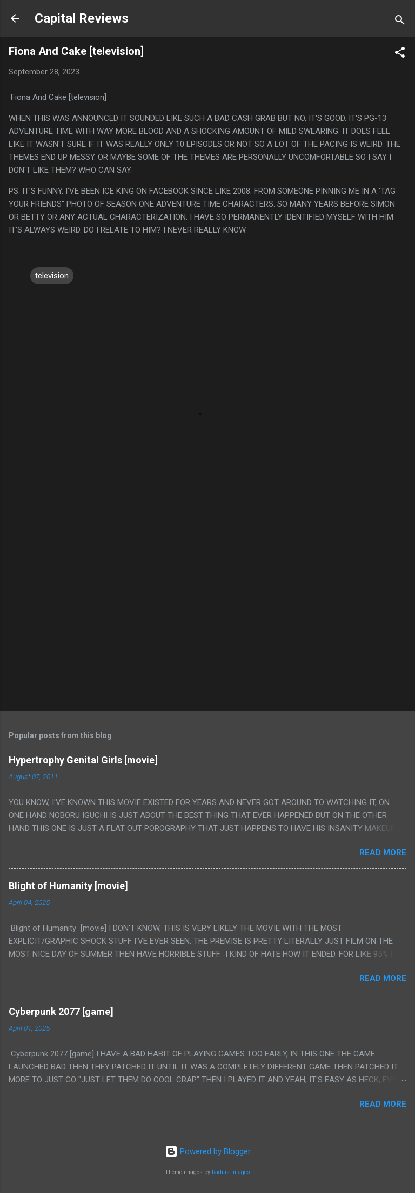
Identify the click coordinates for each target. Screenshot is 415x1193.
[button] (399, 54)
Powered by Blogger (208, 1151)
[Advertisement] (207, 617)
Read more (382, 852)
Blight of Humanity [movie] (68, 885)
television (52, 276)
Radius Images (231, 1172)
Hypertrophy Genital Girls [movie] (83, 760)
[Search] (399, 21)
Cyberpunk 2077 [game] (61, 1011)
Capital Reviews (82, 18)
